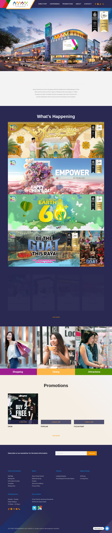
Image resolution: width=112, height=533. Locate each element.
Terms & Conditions (37, 483)
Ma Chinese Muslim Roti (18, 303)
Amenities (11, 483)
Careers (34, 481)
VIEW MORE (56, 317)
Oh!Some (68, 303)
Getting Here (11, 486)
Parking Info (11, 478)
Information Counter (14, 481)
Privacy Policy (36, 486)
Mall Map (10, 476)
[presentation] (68, 460)
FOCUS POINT (79, 439)
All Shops (83, 476)
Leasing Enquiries (61, 476)
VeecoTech (56, 528)
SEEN (43, 303)
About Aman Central (38, 476)
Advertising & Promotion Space (65, 478)
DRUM (10, 439)
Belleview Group (36, 478)
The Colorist (93, 303)
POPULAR (44, 439)
